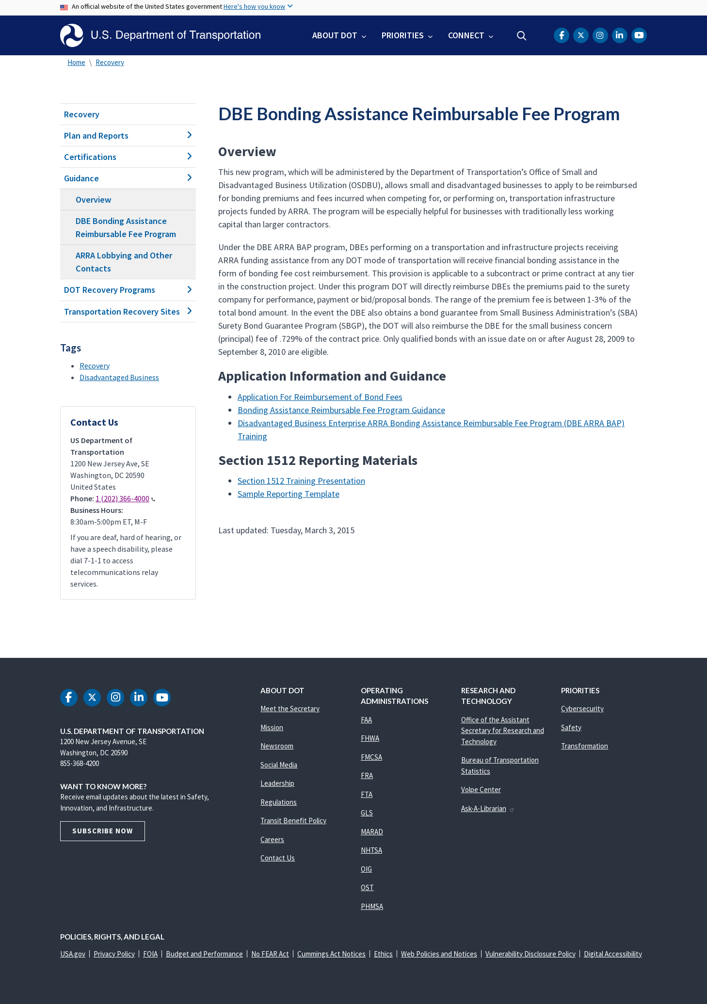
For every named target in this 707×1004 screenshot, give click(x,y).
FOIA (150, 953)
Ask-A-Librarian (488, 808)
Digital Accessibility (613, 953)
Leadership (277, 783)
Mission (271, 727)
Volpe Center (481, 789)
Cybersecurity (582, 708)
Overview (94, 199)
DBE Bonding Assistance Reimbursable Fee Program (126, 227)
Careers (272, 839)
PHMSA (372, 906)
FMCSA (371, 757)
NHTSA (371, 850)
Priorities (403, 35)
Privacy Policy (114, 953)
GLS (367, 812)
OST (367, 887)
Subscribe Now (102, 830)
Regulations (278, 802)
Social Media (278, 764)
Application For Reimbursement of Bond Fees (320, 396)
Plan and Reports (128, 135)
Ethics (383, 953)
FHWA (370, 738)
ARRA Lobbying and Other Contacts (124, 262)
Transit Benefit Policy (293, 820)
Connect (466, 35)
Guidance (128, 178)
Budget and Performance (204, 953)
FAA (366, 719)
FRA (367, 775)
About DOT (334, 35)
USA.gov (72, 953)
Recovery (110, 62)
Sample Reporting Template (288, 493)
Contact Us (277, 857)
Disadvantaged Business (119, 377)
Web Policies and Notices (439, 953)
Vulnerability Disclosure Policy (530, 953)
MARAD (372, 831)
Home (76, 62)
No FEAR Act (270, 953)
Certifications (128, 156)
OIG (366, 869)
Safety (571, 727)
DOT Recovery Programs (128, 289)
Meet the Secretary (290, 708)
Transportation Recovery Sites (128, 311)
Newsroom (276, 745)
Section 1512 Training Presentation (301, 480)
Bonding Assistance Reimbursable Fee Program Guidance (341, 409)
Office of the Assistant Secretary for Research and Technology (502, 730)
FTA (366, 794)
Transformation (584, 745)
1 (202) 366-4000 (125, 498)
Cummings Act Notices (331, 953)
